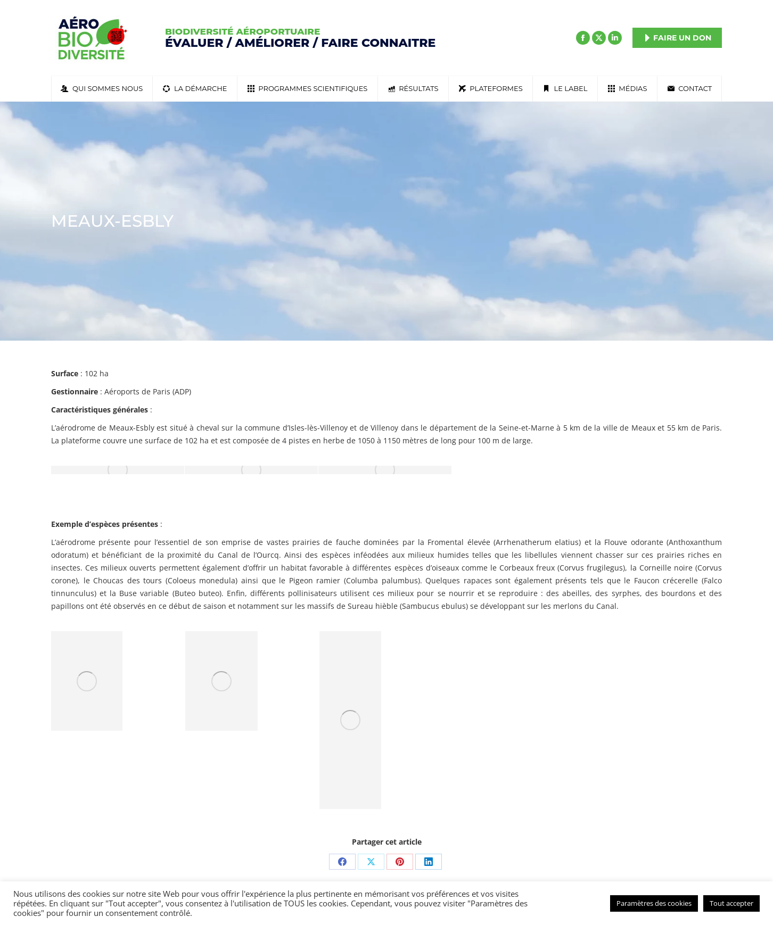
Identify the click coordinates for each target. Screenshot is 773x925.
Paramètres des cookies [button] (654, 903)
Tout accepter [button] (731, 903)
